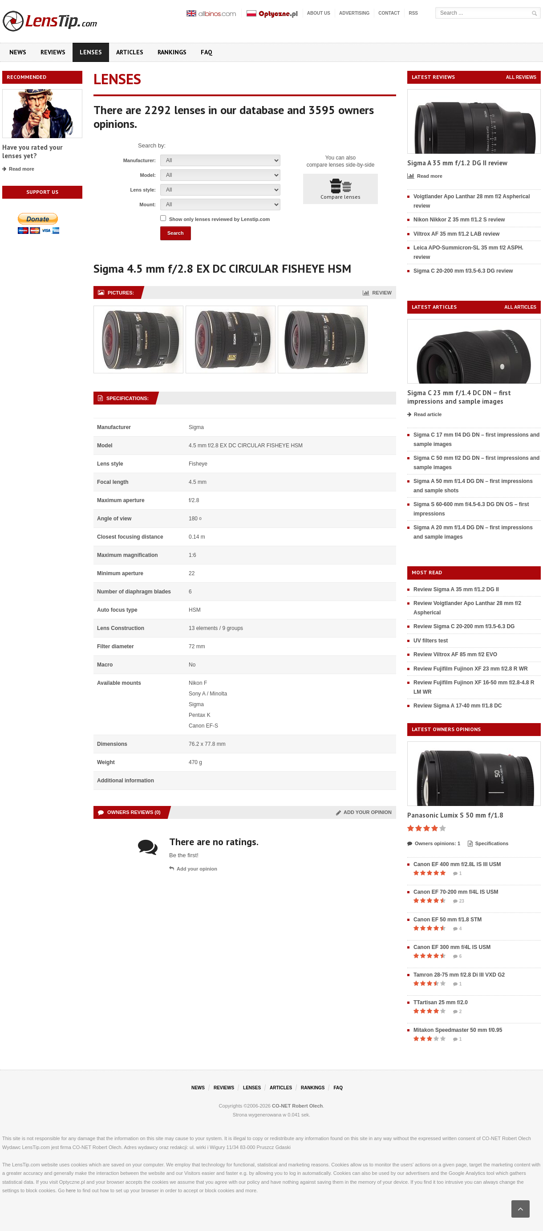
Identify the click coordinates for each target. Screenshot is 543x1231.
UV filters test (430, 641)
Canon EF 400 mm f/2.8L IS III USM (457, 864)
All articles (520, 307)
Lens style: (143, 189)
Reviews (53, 52)
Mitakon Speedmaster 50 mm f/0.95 (457, 1030)
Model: (148, 175)
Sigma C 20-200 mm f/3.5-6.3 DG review (463, 271)
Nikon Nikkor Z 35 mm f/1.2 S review (459, 220)
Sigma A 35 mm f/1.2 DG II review (457, 163)
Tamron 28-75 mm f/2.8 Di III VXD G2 (459, 975)
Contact (389, 13)
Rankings (172, 52)
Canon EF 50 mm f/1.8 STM (447, 919)
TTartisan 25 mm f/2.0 (440, 1002)
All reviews (521, 77)
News (17, 52)
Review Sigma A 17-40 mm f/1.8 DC (457, 706)
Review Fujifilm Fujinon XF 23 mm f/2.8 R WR (470, 669)
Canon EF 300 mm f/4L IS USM (451, 947)
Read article (424, 414)
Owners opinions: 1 (433, 843)
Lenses (91, 52)
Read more (18, 169)
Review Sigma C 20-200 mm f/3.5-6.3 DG (464, 626)
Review (377, 292)
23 (458, 901)
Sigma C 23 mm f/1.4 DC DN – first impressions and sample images (459, 397)
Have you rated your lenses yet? (32, 151)
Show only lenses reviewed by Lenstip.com (219, 219)
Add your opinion (364, 812)
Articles (129, 52)
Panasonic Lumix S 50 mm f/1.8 (455, 815)
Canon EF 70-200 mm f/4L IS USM (455, 892)
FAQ (206, 52)
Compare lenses (340, 189)
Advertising (354, 13)
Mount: (147, 204)
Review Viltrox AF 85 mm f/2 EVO (455, 654)
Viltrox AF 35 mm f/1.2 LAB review (456, 234)
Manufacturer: (139, 160)
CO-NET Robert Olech (297, 1105)
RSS (413, 13)
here (71, 1190)
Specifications (488, 843)
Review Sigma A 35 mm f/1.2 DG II (456, 589)
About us (318, 13)
